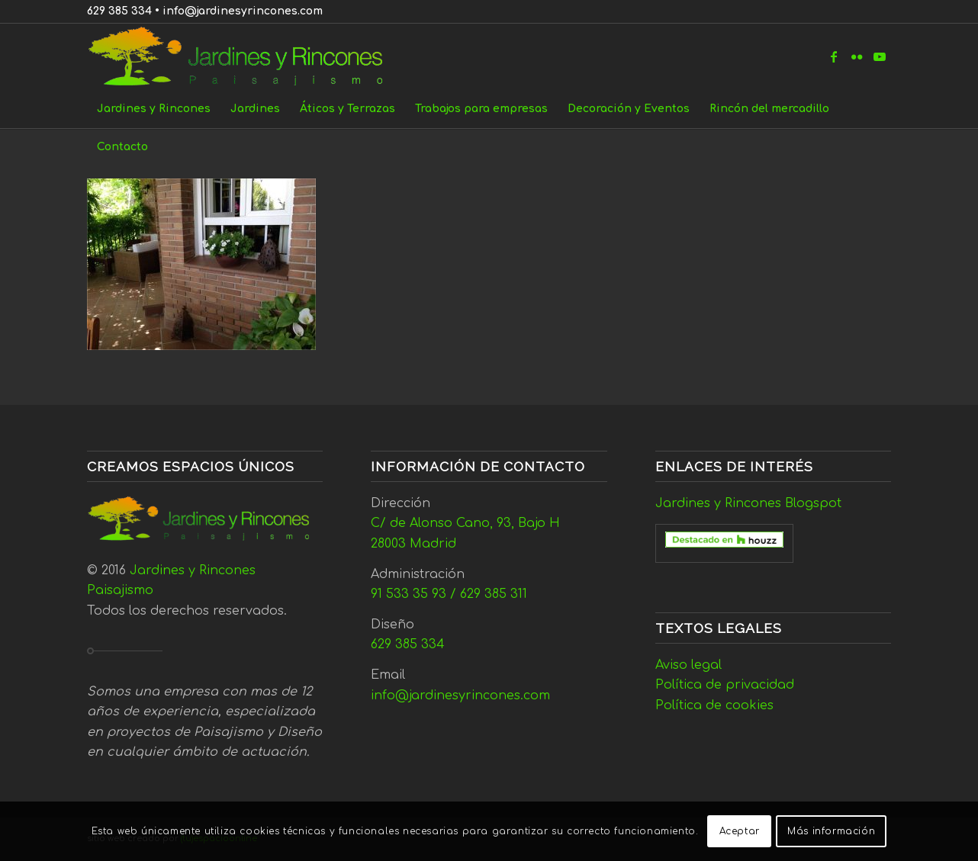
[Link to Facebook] (833, 56)
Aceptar (739, 831)
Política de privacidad (724, 685)
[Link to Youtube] (879, 56)
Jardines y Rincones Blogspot (748, 503)
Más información (831, 831)
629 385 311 (493, 594)
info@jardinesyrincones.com (242, 11)
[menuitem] (153, 109)
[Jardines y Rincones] (244, 56)
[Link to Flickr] (856, 56)
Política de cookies (714, 705)
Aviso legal (688, 665)
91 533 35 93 (408, 594)
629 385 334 (119, 11)
